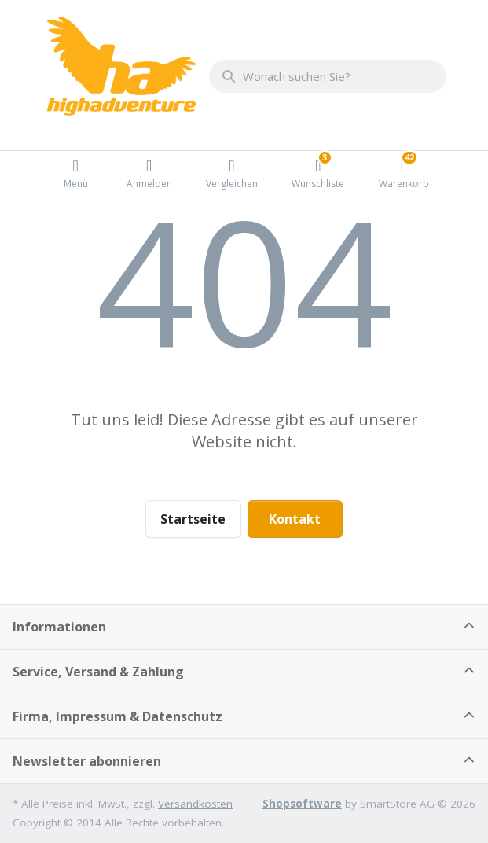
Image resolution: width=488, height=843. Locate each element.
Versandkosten (195, 804)
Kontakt (295, 519)
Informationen (59, 626)
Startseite (193, 519)
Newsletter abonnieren (87, 761)
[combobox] (327, 76)
